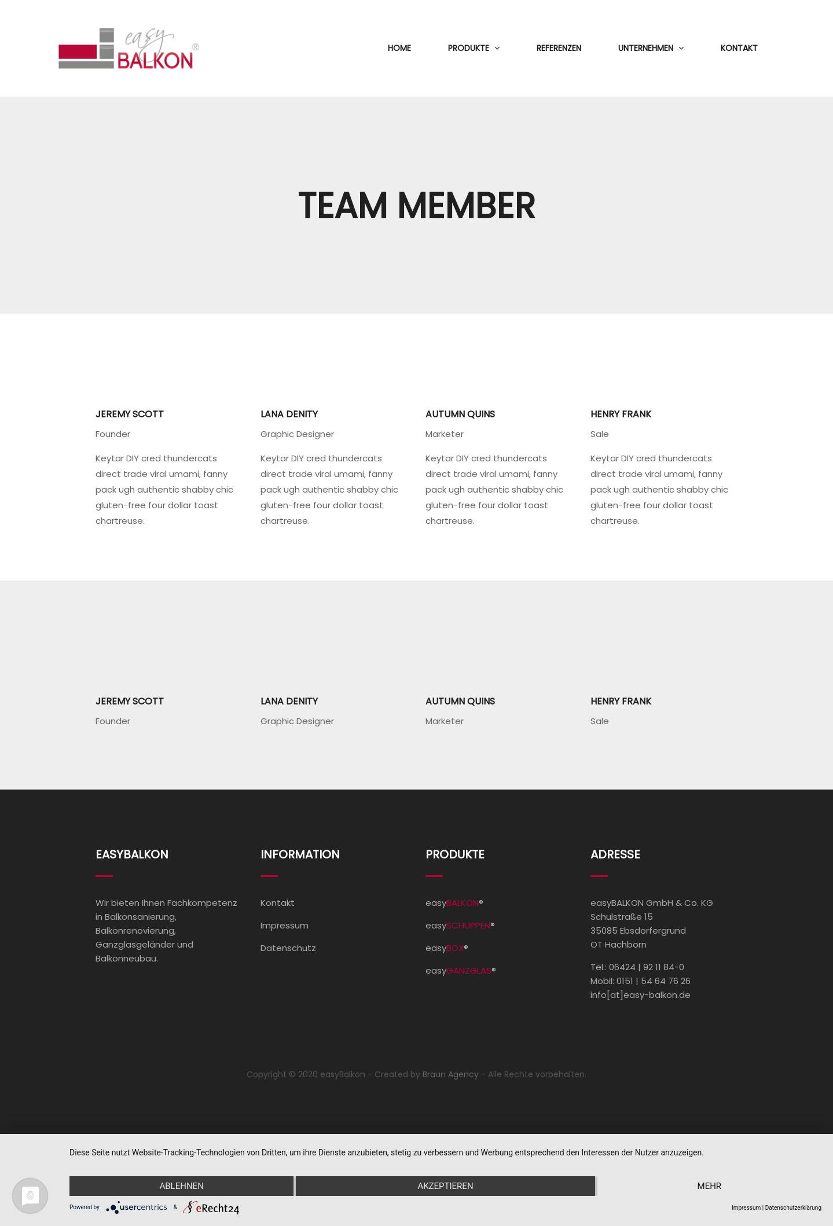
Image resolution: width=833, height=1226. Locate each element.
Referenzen (559, 48)
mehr (710, 1186)
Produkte (468, 48)
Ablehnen (181, 1186)
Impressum (284, 925)
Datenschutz (288, 948)
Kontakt (739, 48)
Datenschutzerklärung (793, 1208)
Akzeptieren (445, 1186)
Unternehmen (645, 48)
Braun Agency (451, 1074)
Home (399, 48)
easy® (454, 903)
